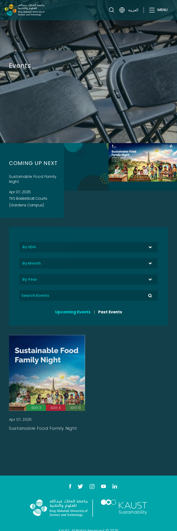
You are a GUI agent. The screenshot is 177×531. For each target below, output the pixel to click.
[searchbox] (88, 246)
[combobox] (88, 247)
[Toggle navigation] (151, 14)
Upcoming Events (73, 312)
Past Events (110, 312)
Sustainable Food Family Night (32, 179)
